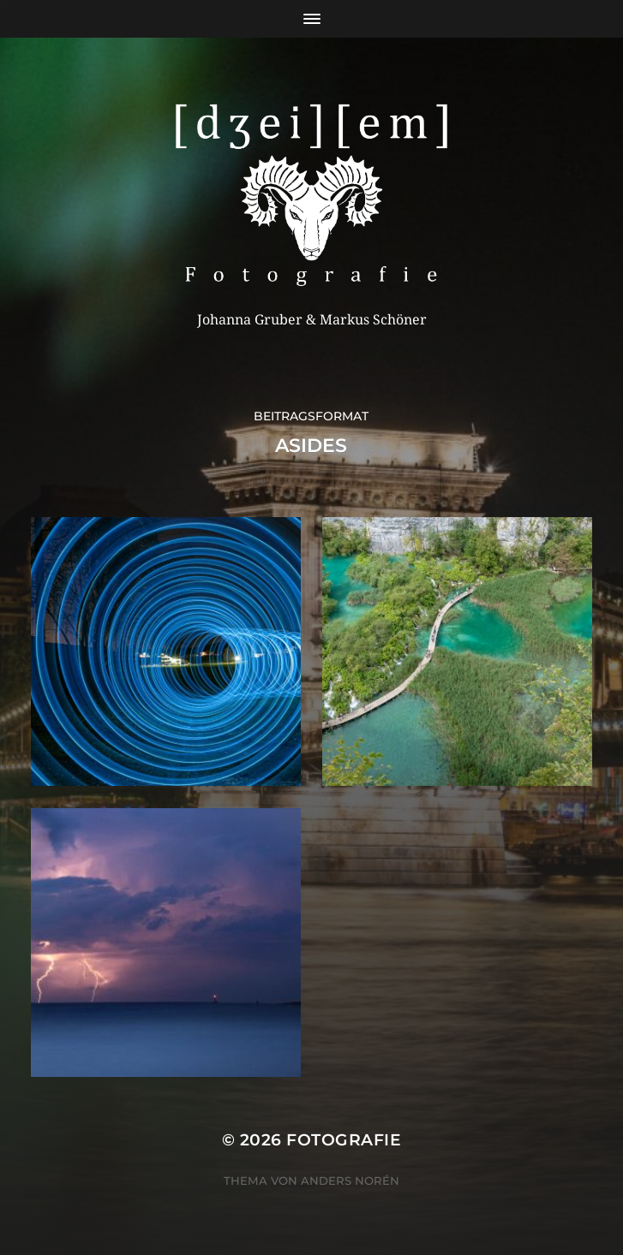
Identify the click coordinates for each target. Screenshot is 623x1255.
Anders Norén (350, 1180)
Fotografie (343, 1140)
